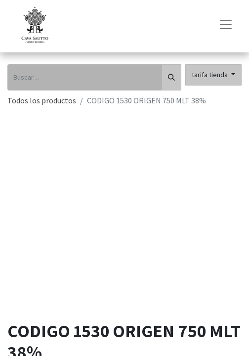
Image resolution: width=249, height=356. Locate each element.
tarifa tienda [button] (210, 74)
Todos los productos (41, 100)
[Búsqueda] (171, 77)
